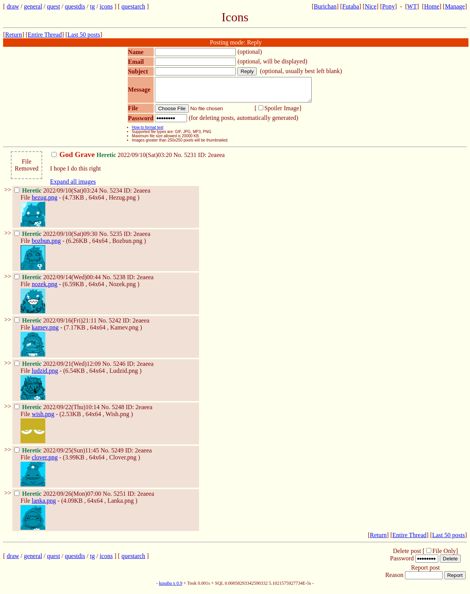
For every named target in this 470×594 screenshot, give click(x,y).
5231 (190, 159)
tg (92, 6)
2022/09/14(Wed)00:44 (58, 281)
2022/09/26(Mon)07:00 (58, 498)
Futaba (350, 6)
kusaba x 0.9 (170, 588)
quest (53, 6)
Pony (388, 6)
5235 (116, 238)
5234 (116, 195)
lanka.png (44, 505)
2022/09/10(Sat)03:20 (112, 159)
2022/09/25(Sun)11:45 (57, 455)
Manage (455, 6)
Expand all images (73, 186)
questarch (133, 6)
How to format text (147, 132)
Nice (370, 6)
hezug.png (44, 202)
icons (106, 6)
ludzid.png (45, 375)
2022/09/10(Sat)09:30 (56, 238)
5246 (119, 368)
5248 (118, 411)
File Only (444, 555)
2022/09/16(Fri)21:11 (56, 325)
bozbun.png (46, 245)
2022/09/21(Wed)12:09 (58, 368)
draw (13, 6)
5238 (119, 281)
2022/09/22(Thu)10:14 (57, 411)
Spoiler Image (281, 112)
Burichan (325, 6)
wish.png (43, 418)
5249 (117, 455)
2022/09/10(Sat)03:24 (56, 195)
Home (431, 6)
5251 (119, 498)
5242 (115, 325)
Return (13, 34)
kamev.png (45, 332)
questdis (75, 6)
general (33, 6)
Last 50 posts (83, 34)
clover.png (45, 462)
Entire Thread (45, 34)
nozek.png (44, 288)
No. (178, 159)
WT (412, 6)
